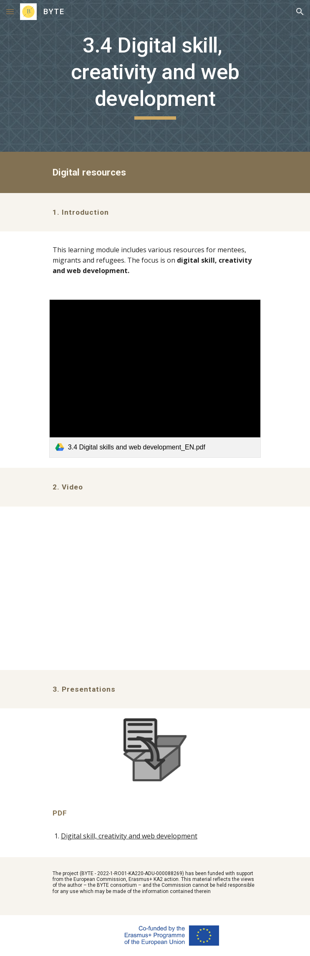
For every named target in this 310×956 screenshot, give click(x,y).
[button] (10, 11)
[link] (155, 378)
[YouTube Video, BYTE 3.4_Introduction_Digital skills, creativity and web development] (155, 588)
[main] (155, 76)
